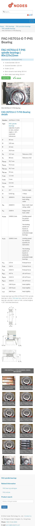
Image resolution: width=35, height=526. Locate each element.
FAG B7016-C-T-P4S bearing (27, 451)
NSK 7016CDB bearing (9, 419)
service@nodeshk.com (13, 525)
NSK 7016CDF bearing (9, 435)
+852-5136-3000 (11, 522)
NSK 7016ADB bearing (26, 403)
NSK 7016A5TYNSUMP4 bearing (11, 387)
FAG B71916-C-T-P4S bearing (10, 467)
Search (4, 507)
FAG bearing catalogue (10, 488)
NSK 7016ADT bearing (26, 435)
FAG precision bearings (23, 26)
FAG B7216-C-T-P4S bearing (27, 467)
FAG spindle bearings (8, 28)
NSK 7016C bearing (26, 387)
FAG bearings (10, 26)
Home (2, 26)
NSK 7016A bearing (9, 403)
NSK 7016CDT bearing (9, 451)
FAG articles (6, 492)
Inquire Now (6, 78)
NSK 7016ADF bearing (26, 419)
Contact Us (28, 516)
